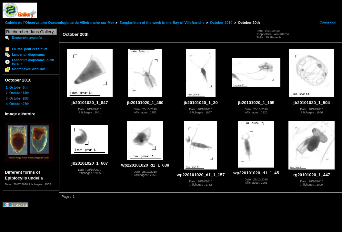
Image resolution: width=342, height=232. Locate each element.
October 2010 (221, 22)
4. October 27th (17, 104)
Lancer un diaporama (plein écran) (33, 61)
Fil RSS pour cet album (29, 49)
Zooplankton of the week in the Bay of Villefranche (161, 22)
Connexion (327, 22)
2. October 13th (17, 93)
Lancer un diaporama (28, 54)
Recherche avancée (27, 38)
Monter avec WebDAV (28, 69)
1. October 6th (16, 87)
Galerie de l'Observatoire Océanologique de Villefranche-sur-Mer (59, 22)
